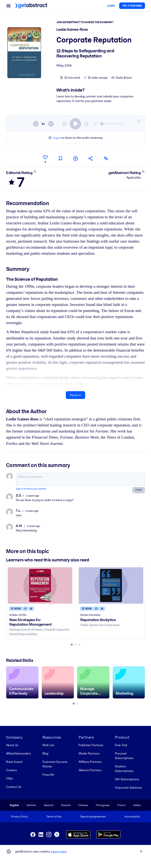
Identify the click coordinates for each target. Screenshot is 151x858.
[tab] (72, 644)
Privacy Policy (19, 816)
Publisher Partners (91, 745)
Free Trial (121, 745)
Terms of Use (53, 816)
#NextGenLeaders (18, 753)
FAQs (9, 778)
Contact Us (13, 787)
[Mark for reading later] (60, 158)
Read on (75, 395)
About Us (12, 745)
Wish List (48, 745)
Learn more (58, 851)
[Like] (45, 158)
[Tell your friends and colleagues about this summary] (90, 158)
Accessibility (132, 816)
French (121, 805)
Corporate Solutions (128, 787)
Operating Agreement (93, 816)
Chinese (83, 805)
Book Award (14, 762)
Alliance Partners (90, 770)
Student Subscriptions (124, 769)
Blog (45, 753)
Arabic (137, 805)
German (31, 805)
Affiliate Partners (90, 762)
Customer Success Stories (55, 764)
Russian (66, 805)
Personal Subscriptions (124, 756)
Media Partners (89, 753)
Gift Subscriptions (127, 779)
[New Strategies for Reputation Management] (40, 585)
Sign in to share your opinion (31, 488)
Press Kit (48, 775)
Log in (57, 137)
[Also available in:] (106, 158)
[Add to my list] (75, 158)
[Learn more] (35, 171)
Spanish (49, 805)
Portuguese (103, 805)
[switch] (75, 123)
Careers (11, 770)
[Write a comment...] (80, 479)
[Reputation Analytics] (111, 585)
